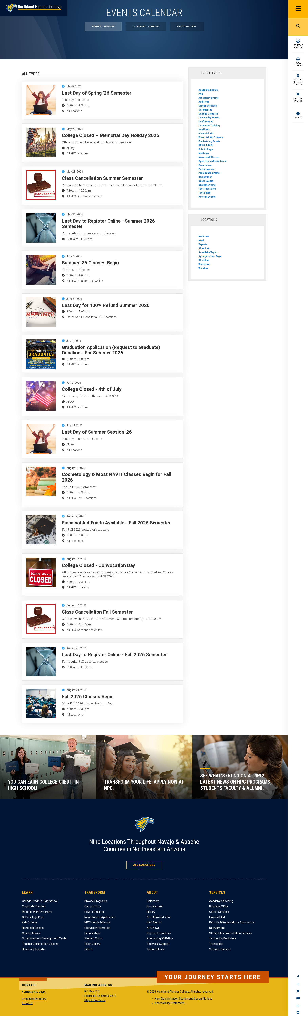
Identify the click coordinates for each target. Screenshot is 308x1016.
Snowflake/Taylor (207, 252)
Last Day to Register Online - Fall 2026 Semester (114, 654)
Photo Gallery (186, 26)
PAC (200, 93)
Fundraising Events (209, 141)
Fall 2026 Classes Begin (87, 696)
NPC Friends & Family (97, 922)
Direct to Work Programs (37, 911)
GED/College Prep (33, 917)
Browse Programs (95, 901)
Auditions (203, 101)
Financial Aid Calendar (211, 137)
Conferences (205, 121)
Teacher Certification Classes (40, 943)
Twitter (298, 991)
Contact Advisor (298, 46)
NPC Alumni (154, 922)
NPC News (153, 927)
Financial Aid (205, 133)
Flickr (298, 1012)
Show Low (203, 248)
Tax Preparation (207, 188)
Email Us (27, 1003)
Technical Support (158, 943)
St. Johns (203, 260)
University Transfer (34, 949)
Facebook (298, 976)
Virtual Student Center (298, 82)
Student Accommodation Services (230, 933)
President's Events (209, 172)
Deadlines (204, 129)
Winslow (203, 268)
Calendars (153, 901)
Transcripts (216, 943)
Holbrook (203, 236)
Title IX (88, 949)
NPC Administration (159, 917)
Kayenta (202, 244)
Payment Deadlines (159, 933)
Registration (205, 176)
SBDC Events (205, 180)
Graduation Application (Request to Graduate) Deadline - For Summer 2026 (111, 350)
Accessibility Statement (169, 1003)
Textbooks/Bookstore (222, 938)
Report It (298, 117)
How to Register (94, 911)
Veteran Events (207, 196)
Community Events (208, 117)
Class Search (298, 64)
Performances (206, 169)
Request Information (97, 927)
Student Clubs (93, 938)
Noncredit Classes (208, 157)
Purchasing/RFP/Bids (160, 938)
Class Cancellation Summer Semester (102, 178)
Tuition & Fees (155, 949)
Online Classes (31, 933)
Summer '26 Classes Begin (90, 263)
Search (298, 27)
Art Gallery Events (208, 97)
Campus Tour (92, 906)
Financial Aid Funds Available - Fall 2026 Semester (116, 523)
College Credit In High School (39, 901)
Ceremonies (205, 109)
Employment (155, 906)
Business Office (218, 906)
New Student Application (99, 917)
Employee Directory (34, 998)
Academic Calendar (146, 26)
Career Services (207, 105)
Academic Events (208, 89)
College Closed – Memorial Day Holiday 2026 (110, 135)
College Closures (208, 113)
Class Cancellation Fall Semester (97, 612)
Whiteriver (204, 264)
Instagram (298, 984)
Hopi (201, 240)
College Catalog (298, 99)
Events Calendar (103, 26)
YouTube (298, 998)
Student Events (207, 184)
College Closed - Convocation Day (98, 565)
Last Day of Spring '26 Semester (96, 93)
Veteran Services (220, 949)
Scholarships (92, 933)
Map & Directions (94, 1000)
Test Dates (204, 192)
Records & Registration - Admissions (232, 922)
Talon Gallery (92, 943)
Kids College (205, 149)
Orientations (205, 165)
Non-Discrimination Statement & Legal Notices (183, 998)
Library (151, 911)
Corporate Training (209, 125)
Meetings (203, 153)
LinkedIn (298, 1005)
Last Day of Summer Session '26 (97, 432)
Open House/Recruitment (212, 161)
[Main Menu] (298, 9)
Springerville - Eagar (210, 256)
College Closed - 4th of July (92, 389)
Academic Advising (221, 901)
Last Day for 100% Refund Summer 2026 (106, 305)
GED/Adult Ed (205, 145)
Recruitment (217, 927)
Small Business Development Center (45, 938)
